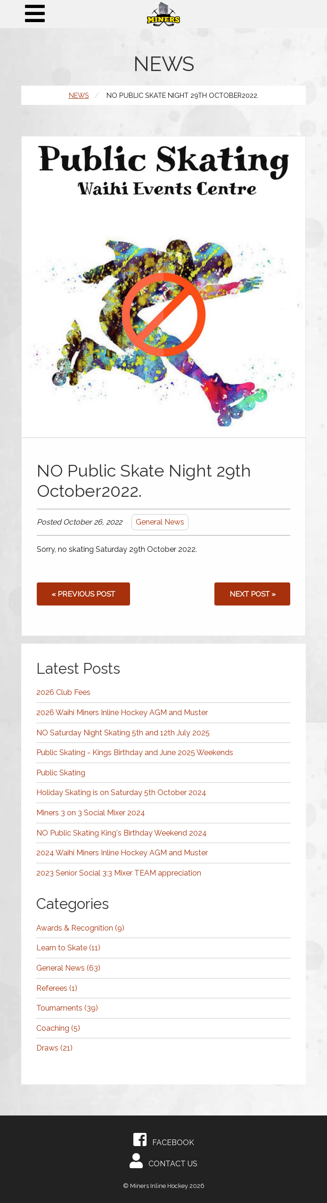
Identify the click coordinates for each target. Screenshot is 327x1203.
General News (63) (68, 968)
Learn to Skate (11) (68, 947)
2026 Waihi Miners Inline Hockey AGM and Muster (122, 712)
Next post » (252, 594)
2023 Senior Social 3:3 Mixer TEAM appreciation (118, 872)
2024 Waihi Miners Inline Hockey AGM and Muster (122, 852)
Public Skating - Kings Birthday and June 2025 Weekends (134, 752)
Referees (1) (56, 988)
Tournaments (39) (67, 1008)
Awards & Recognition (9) (80, 928)
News (79, 95)
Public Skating (60, 772)
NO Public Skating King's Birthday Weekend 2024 (121, 833)
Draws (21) (54, 1048)
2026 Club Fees (63, 692)
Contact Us (163, 1160)
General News (160, 522)
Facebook (163, 1139)
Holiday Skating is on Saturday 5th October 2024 (121, 792)
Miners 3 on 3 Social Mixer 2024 (90, 812)
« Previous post (83, 594)
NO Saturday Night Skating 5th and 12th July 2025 (123, 732)
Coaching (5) (58, 1028)
